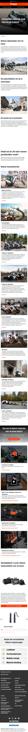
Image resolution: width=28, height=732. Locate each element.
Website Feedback (18, 711)
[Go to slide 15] (1, 632)
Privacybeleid (3, 703)
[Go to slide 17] (5, 632)
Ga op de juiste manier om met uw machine (10, 500)
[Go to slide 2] (3, 629)
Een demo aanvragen (5, 692)
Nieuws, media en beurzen (20, 690)
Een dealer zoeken (4, 690)
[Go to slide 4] (7, 629)
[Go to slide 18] (7, 632)
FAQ (15, 709)
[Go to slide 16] (3, 632)
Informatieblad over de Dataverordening (6, 718)
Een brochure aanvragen (6, 695)
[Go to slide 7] (13, 629)
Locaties (16, 688)
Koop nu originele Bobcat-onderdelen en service (11, 555)
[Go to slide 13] (24, 629)
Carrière (16, 686)
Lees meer (4, 200)
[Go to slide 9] (16, 629)
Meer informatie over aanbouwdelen (14, 605)
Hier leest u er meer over (14, 439)
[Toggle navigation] (2, 4)
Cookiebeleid (3, 705)
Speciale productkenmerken (21, 697)
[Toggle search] (26, 4)
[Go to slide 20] (11, 632)
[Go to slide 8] (14, 629)
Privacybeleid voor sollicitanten (5, 709)
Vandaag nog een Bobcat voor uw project (10, 528)
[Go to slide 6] (11, 629)
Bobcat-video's (18, 693)
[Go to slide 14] (26, 629)
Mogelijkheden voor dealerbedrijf (19, 706)
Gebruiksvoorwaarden (5, 711)
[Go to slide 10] (18, 629)
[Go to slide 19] (9, 632)
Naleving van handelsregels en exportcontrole (7, 714)
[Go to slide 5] (9, 629)
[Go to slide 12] (22, 629)
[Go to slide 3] (5, 629)
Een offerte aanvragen (5, 688)
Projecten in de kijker (19, 695)
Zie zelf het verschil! (6, 470)
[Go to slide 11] (20, 629)
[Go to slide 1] (1, 629)
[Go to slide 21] (13, 632)
